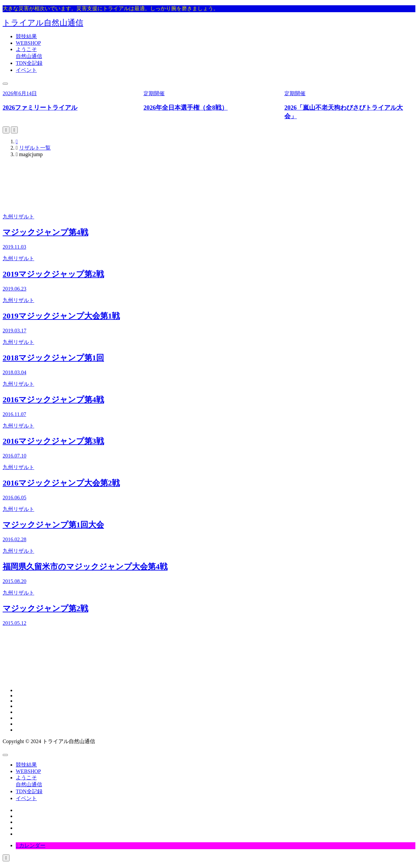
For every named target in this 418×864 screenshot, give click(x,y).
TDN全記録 (29, 63)
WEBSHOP (28, 43)
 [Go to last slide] (6, 129)
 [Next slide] (14, 129)
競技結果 (26, 36)
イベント (26, 70)
